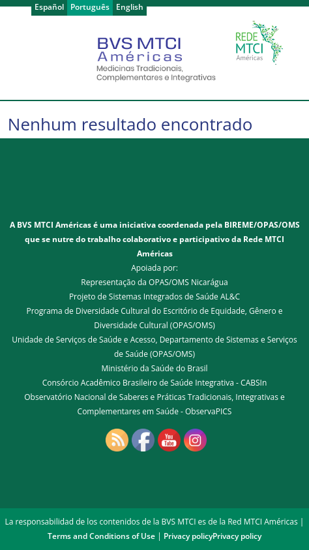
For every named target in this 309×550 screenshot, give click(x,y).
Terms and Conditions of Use (101, 536)
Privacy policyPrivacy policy (212, 536)
